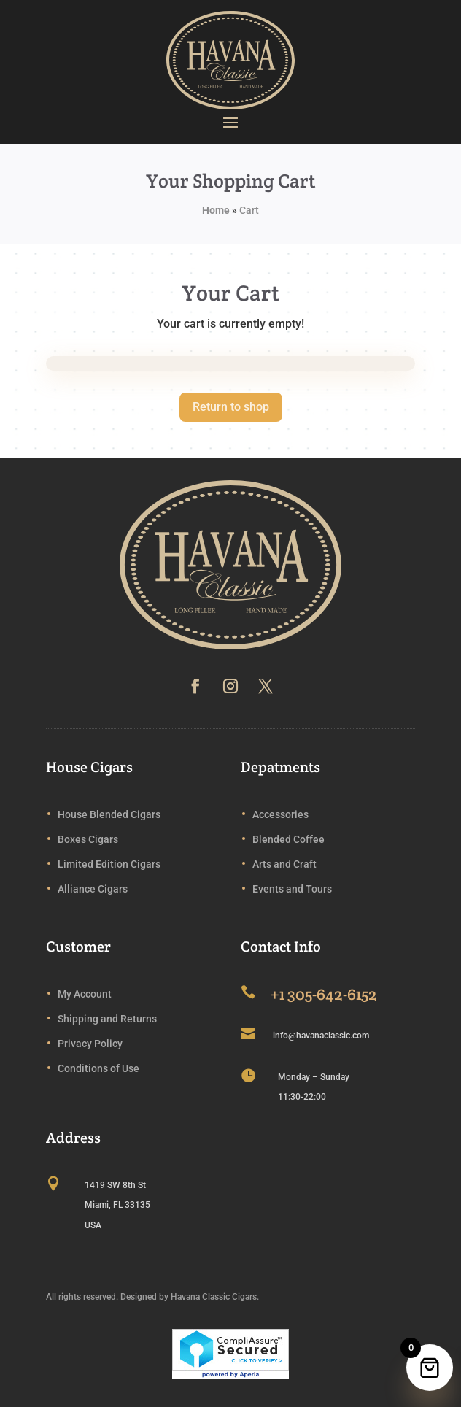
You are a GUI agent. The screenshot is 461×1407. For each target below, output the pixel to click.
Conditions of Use (98, 1068)
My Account (85, 994)
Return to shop (231, 407)
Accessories (280, 814)
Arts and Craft (284, 864)
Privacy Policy (90, 1043)
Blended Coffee (288, 839)
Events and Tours (292, 889)
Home (216, 210)
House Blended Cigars (109, 814)
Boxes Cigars (88, 839)
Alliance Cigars (93, 889)
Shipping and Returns (107, 1019)
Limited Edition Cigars (109, 864)
